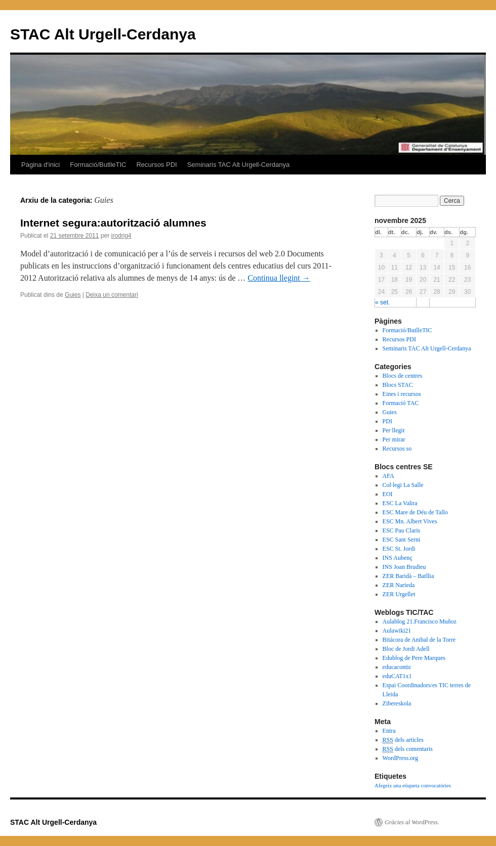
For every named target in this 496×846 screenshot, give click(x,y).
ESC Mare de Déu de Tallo (415, 512)
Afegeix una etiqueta (397, 785)
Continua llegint (278, 278)
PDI (387, 421)
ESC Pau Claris (402, 530)
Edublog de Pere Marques (414, 657)
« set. (382, 302)
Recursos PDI (156, 164)
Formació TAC (401, 403)
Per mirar (394, 439)
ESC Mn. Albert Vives (410, 521)
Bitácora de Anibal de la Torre (419, 639)
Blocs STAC (398, 384)
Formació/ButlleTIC (98, 164)
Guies (72, 294)
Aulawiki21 (397, 630)
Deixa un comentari (112, 294)
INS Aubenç (397, 557)
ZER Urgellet (399, 594)
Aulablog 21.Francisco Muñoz (420, 621)
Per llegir (394, 430)
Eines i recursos (402, 393)
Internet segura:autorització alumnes (113, 223)
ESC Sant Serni (402, 539)
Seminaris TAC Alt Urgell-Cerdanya (238, 164)
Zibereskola (397, 703)
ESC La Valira (400, 503)
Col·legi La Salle (403, 484)
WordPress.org (400, 758)
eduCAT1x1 (397, 676)
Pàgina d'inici (40, 164)
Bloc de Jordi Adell (406, 648)
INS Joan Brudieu (404, 566)
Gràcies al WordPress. (412, 822)
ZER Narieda (399, 585)
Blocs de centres (403, 375)
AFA (388, 475)
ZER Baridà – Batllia (408, 576)
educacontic (397, 667)
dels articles (403, 740)
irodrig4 (121, 235)
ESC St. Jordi (399, 548)
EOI (388, 494)
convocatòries (436, 785)
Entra (389, 730)
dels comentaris (408, 749)
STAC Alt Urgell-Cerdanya (103, 34)
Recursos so (397, 448)
